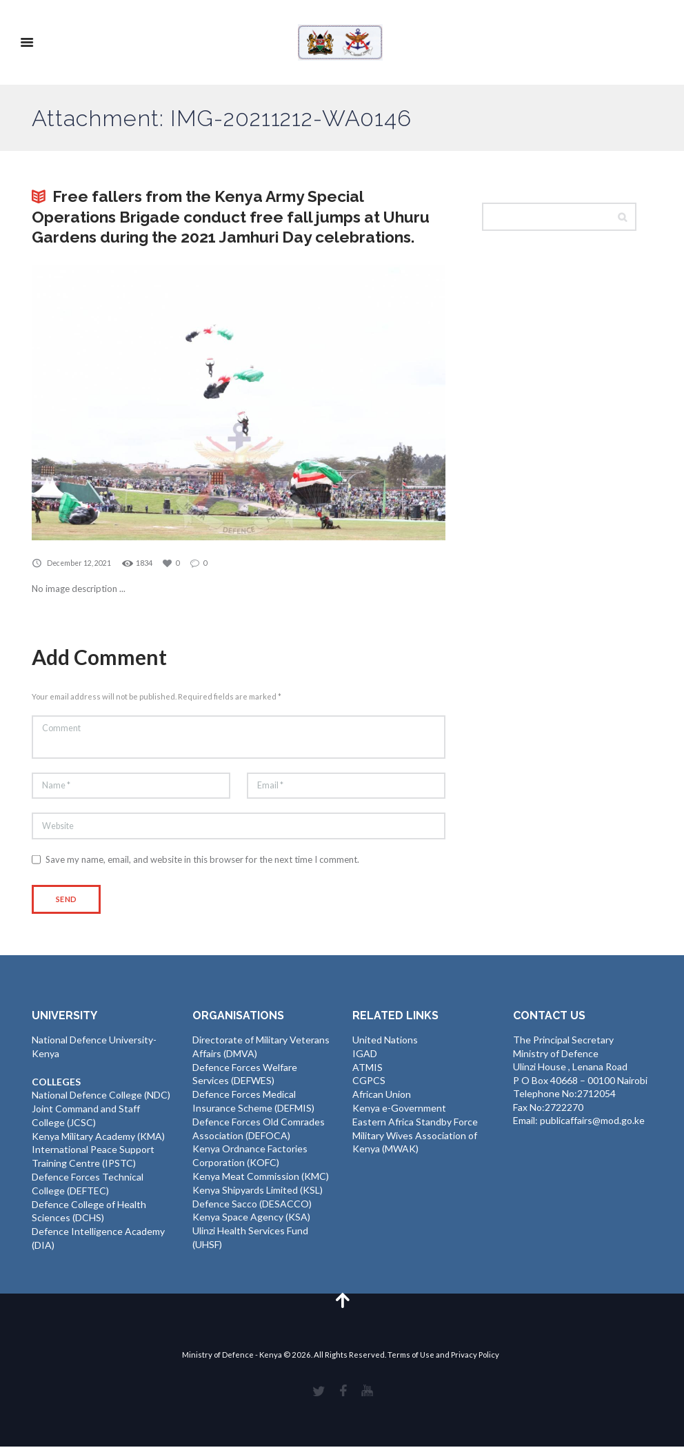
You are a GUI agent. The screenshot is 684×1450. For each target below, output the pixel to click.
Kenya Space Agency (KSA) (251, 1219)
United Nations (385, 1044)
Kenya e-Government (399, 1111)
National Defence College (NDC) (101, 1099)
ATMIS (367, 1071)
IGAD (364, 1057)
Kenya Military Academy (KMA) (98, 1139)
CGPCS (368, 1084)
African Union (381, 1098)
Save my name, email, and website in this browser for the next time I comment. (202, 863)
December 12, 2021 (80, 562)
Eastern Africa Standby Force (415, 1125)
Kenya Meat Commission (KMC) (260, 1179)
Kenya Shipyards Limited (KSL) (257, 1192)
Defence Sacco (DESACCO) (252, 1206)
